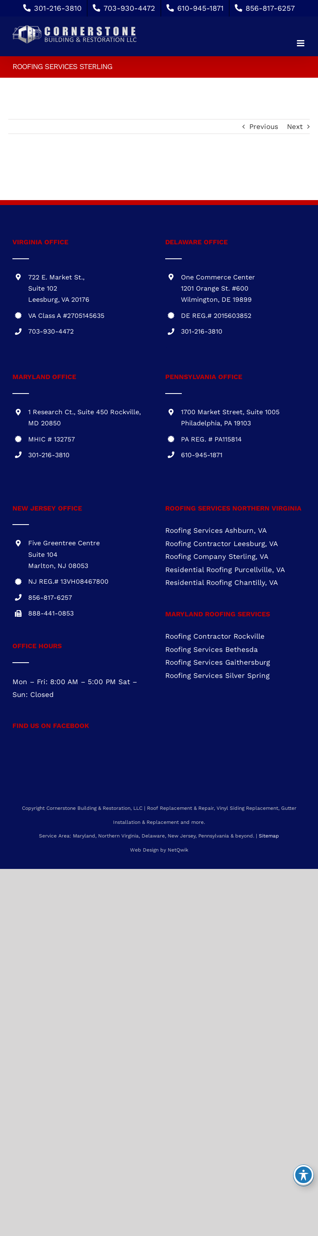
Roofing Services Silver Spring (217, 675)
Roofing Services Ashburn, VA (216, 530)
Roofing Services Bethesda (211, 649)
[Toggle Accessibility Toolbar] (303, 1175)
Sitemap (269, 836)
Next (295, 126)
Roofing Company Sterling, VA (216, 556)
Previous (263, 126)
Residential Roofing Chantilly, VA (221, 582)
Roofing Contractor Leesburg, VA (221, 543)
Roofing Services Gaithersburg (217, 662)
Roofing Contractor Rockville (215, 636)
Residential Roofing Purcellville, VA (225, 570)
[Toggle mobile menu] (301, 43)
